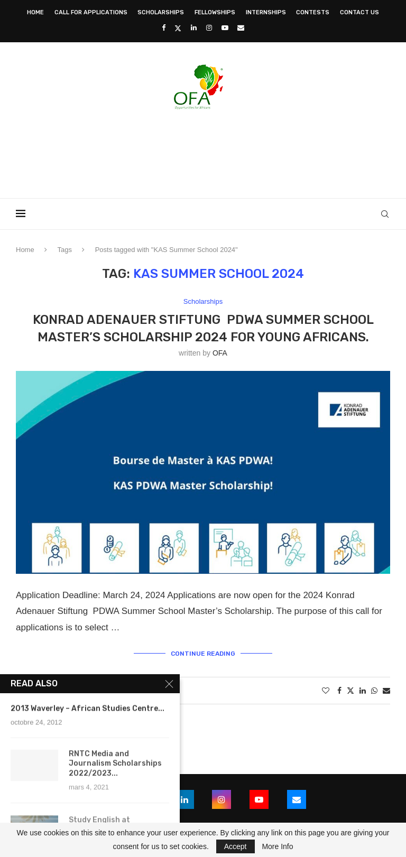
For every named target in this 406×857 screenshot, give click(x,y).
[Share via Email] (386, 690)
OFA (220, 353)
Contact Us (359, 12)
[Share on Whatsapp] (374, 690)
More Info (277, 846)
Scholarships (160, 12)
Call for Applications (90, 12)
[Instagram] (209, 28)
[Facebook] (163, 28)
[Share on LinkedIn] (362, 690)
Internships (266, 12)
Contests (312, 12)
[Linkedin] (194, 28)
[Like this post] (325, 690)
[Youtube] (225, 28)
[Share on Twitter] (350, 690)
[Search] (385, 214)
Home (35, 12)
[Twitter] (177, 28)
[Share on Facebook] (339, 690)
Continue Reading (203, 653)
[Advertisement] (203, 150)
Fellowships (215, 12)
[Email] (240, 28)
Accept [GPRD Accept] (235, 846)
